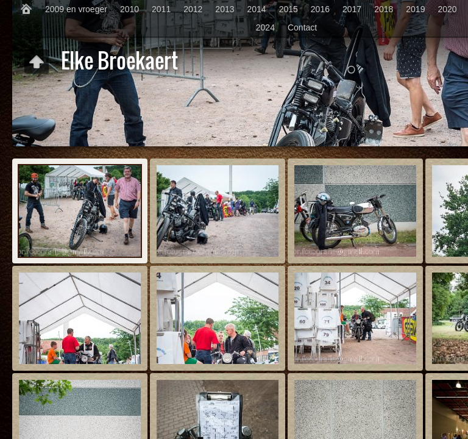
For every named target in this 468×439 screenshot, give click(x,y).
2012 (192, 9)
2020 (447, 9)
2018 (383, 9)
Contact (302, 27)
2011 (161, 9)
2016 (320, 9)
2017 (351, 9)
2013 (224, 9)
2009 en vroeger (76, 9)
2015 (288, 9)
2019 (415, 9)
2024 (265, 27)
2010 (129, 9)
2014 (256, 9)
